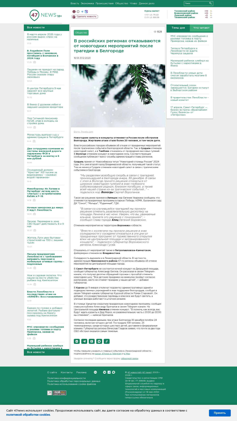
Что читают (202, 28)
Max (113, 372)
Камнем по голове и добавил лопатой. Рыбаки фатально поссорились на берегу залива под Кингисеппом (45, 314)
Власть (75, 3)
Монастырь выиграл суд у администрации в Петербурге (45, 138)
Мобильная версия (74, 11)
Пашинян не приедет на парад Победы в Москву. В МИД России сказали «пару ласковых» (45, 75)
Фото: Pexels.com (83, 132)
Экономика (87, 3)
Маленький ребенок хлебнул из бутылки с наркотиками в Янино (190, 63)
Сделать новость (86, 17)
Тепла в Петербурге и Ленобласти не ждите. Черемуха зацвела (184, 50)
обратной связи (129, 359)
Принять (220, 412)
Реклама (81, 373)
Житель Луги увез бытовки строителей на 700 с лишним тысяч (45, 242)
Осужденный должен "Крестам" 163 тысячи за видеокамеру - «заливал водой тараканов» (45, 176)
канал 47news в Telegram (108, 354)
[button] (77, 341)
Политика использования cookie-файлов (71, 384)
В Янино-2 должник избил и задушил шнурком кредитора (45, 108)
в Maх (127, 354)
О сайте (52, 373)
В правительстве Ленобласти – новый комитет (190, 99)
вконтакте (78, 11)
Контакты (67, 373)
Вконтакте (95, 372)
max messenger (86, 11)
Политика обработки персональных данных (73, 381)
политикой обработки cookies (28, 415)
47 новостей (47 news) (140, 372)
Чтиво (133, 3)
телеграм (82, 11)
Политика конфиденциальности (66, 378)
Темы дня (178, 28)
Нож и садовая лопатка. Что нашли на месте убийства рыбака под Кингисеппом (45, 280)
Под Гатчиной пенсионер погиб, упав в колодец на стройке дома (45, 123)
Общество (121, 3)
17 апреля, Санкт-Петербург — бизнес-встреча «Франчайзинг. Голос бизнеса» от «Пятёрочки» (189, 111)
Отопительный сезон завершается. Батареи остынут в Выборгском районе (190, 87)
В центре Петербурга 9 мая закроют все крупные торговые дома (45, 93)
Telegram (109, 372)
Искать (210, 3)
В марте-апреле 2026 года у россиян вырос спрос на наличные (45, 39)
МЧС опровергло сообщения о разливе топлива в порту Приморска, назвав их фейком (189, 38)
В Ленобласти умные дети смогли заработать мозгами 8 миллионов (189, 75)
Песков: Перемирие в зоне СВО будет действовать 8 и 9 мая (45, 226)
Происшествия (105, 3)
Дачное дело (146, 3)
